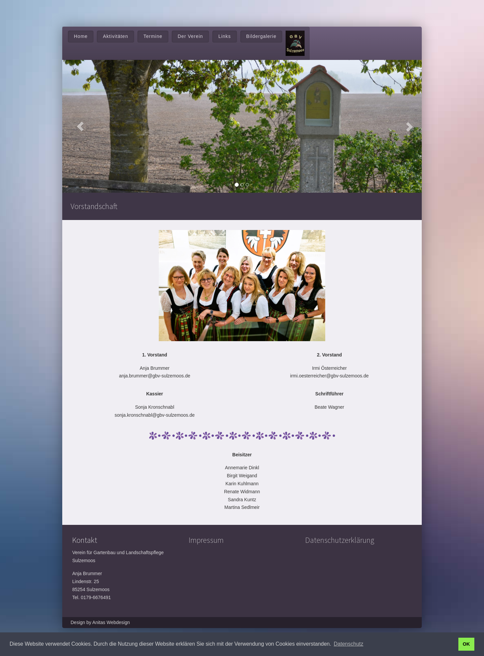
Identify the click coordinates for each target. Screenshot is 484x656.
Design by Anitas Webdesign (100, 622)
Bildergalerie (261, 36)
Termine (152, 36)
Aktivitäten (115, 36)
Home (81, 36)
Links (224, 36)
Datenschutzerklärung (339, 540)
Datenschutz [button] (348, 644)
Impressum (206, 540)
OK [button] (466, 644)
